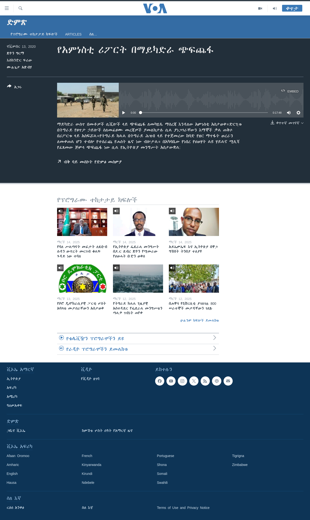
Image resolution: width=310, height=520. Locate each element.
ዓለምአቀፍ (14, 405)
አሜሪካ (12, 397)
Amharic (13, 465)
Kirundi (87, 473)
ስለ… (93, 34)
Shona (162, 465)
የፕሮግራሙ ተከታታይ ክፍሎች (34, 34)
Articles (73, 34)
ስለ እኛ (87, 508)
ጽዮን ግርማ (15, 53)
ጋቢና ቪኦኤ (16, 431)
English (12, 473)
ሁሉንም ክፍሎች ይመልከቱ (199, 320)
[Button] (14, 87)
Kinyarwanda (91, 465)
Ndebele (88, 482)
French (87, 456)
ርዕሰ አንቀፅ (15, 508)
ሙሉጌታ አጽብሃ (19, 67)
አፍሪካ (11, 388)
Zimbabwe (240, 465)
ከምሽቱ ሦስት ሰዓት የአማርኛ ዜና (107, 431)
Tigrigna (238, 456)
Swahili (162, 482)
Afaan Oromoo (18, 456)
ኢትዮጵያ (14, 379)
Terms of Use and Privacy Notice (183, 508)
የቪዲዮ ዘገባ (90, 379)
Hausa (11, 482)
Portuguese (165, 456)
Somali (162, 473)
